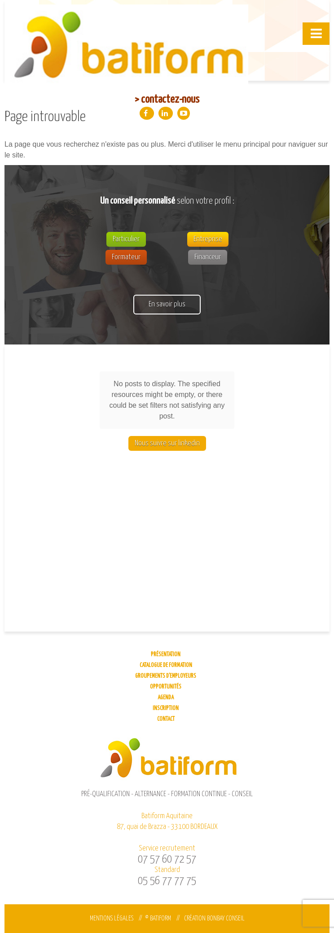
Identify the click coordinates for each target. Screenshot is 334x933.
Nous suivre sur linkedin (167, 404)
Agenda (166, 698)
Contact (166, 719)
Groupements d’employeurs (165, 676)
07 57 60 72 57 (167, 859)
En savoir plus (167, 304)
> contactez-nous (167, 99)
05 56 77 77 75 (167, 881)
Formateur (126, 257)
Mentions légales (111, 918)
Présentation (165, 655)
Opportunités (165, 687)
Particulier (126, 239)
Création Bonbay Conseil (214, 918)
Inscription (166, 708)
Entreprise (207, 239)
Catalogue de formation (166, 665)
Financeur (207, 257)
